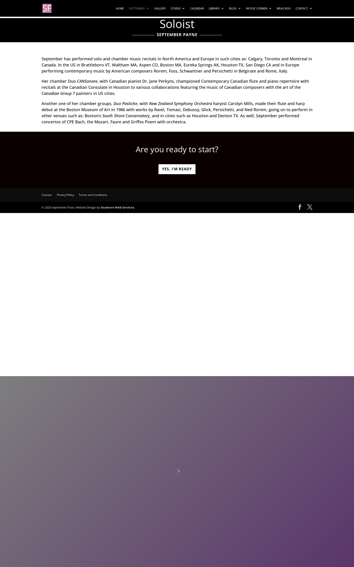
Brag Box (284, 8)
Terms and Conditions (93, 195)
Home (120, 8)
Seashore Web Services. (118, 207)
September (137, 8)
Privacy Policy (65, 195)
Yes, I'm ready (177, 168)
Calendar (197, 8)
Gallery (160, 8)
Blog (233, 8)
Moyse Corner (256, 8)
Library (214, 8)
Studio (176, 8)
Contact (302, 8)
